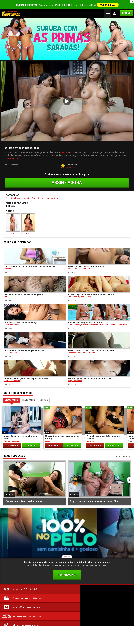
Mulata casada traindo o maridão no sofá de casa (91, 346)
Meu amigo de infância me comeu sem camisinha (91, 374)
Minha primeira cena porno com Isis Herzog (62, 433)
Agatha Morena (84, 293)
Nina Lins (8, 293)
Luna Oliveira (13, 219)
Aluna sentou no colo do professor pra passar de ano (30, 262)
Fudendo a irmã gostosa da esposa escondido (27, 374)
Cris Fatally (7, 437)
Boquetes (26, 194)
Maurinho (91, 349)
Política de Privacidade (111, 611)
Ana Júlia (28, 219)
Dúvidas (22, 611)
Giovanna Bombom (89, 321)
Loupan (48, 437)
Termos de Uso (67, 611)
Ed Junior (16, 437)
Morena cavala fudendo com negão (21, 318)
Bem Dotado (16, 194)
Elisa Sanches (74, 321)
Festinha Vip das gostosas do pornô (85, 318)
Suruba (57, 194)
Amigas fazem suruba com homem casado (20, 433)
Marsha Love (10, 265)
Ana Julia (64, 149)
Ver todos (121, 453)
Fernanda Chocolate (77, 349)
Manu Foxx (91, 437)
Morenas (49, 194)
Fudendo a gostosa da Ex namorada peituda (103, 433)
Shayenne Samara (12, 321)
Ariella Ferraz (73, 265)
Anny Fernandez (75, 377)
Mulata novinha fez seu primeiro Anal (86, 262)
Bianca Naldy (121, 321)
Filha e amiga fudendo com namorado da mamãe (91, 290)
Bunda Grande (38, 194)
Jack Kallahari (86, 265)
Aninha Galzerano (12, 377)
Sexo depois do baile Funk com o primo (24, 290)
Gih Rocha (72, 293)
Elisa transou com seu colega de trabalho (24, 346)
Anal (8, 194)
